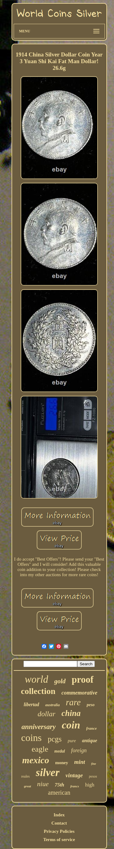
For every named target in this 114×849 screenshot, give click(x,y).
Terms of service (59, 839)
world (36, 679)
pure (72, 740)
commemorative (79, 693)
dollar (47, 714)
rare (73, 702)
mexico (35, 760)
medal (59, 751)
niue (43, 784)
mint (79, 762)
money (61, 762)
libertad (31, 704)
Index (59, 814)
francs (74, 786)
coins (31, 737)
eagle (40, 749)
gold (59, 681)
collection (38, 691)
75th (59, 785)
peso (91, 705)
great (27, 786)
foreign (79, 750)
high (89, 785)
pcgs (55, 739)
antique (89, 740)
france (91, 728)
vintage (74, 775)
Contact (59, 823)
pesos (93, 776)
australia (52, 705)
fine (93, 763)
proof (83, 679)
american (59, 792)
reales (25, 776)
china (71, 713)
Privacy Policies (59, 831)
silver (48, 773)
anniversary (39, 727)
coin (71, 725)
